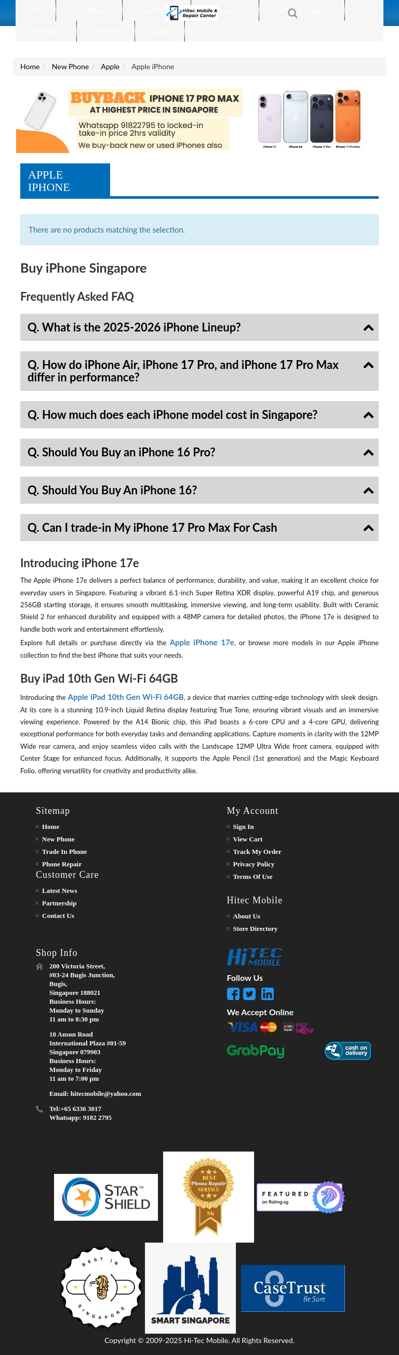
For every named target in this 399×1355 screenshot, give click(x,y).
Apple (110, 66)
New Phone (70, 66)
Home (29, 66)
